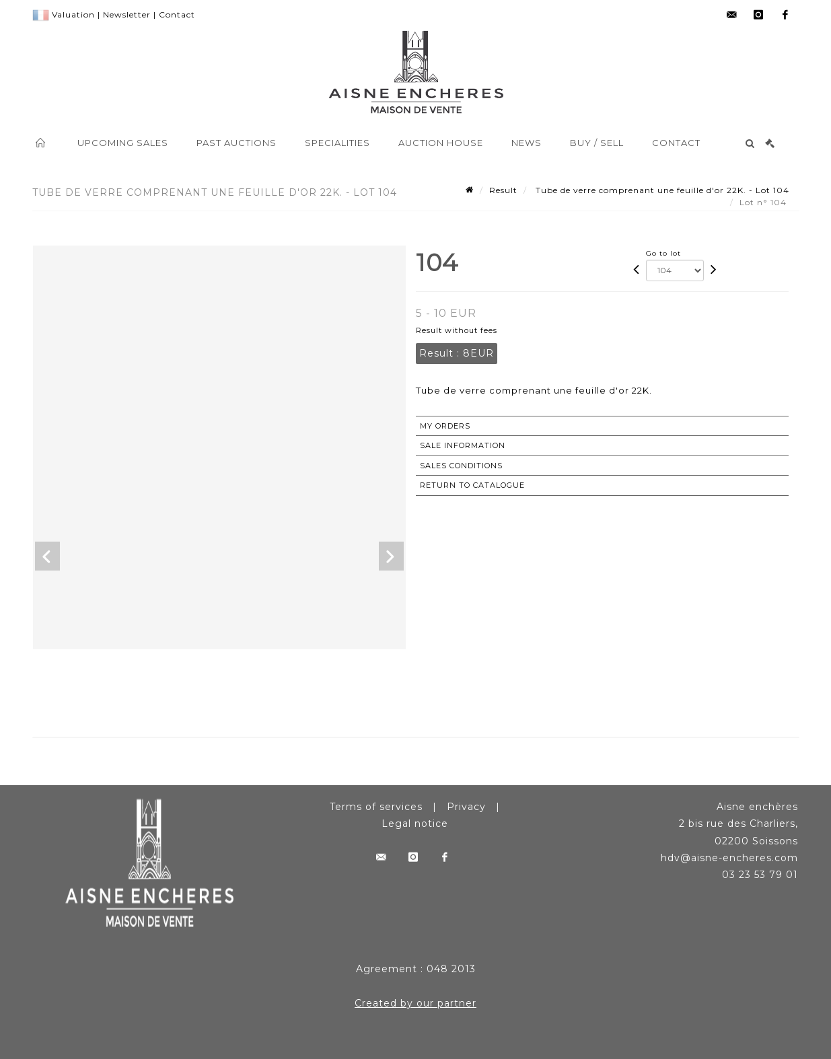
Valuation (73, 14)
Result (503, 190)
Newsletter (127, 14)
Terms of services (376, 807)
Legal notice (415, 823)
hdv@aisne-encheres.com (729, 858)
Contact (177, 14)
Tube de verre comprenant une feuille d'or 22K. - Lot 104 (661, 190)
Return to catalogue (472, 485)
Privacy (466, 807)
